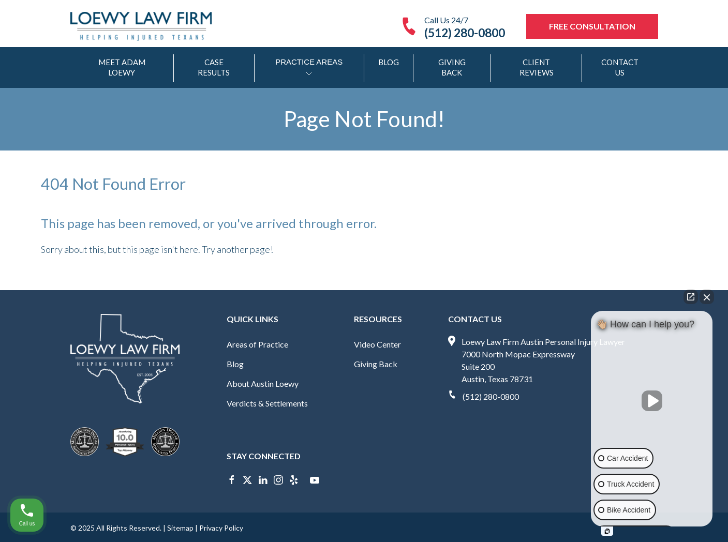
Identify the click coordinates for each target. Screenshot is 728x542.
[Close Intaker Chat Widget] (707, 297)
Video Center (377, 344)
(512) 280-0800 (491, 396)
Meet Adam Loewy (121, 67)
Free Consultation (592, 26)
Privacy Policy (221, 527)
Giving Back (452, 67)
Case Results (214, 67)
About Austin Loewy (263, 383)
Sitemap (180, 527)
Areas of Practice (257, 344)
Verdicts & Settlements (267, 403)
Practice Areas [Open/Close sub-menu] (309, 68)
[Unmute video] (652, 400)
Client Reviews (536, 67)
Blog (388, 62)
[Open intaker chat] (607, 531)
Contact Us (619, 67)
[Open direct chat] (691, 297)
